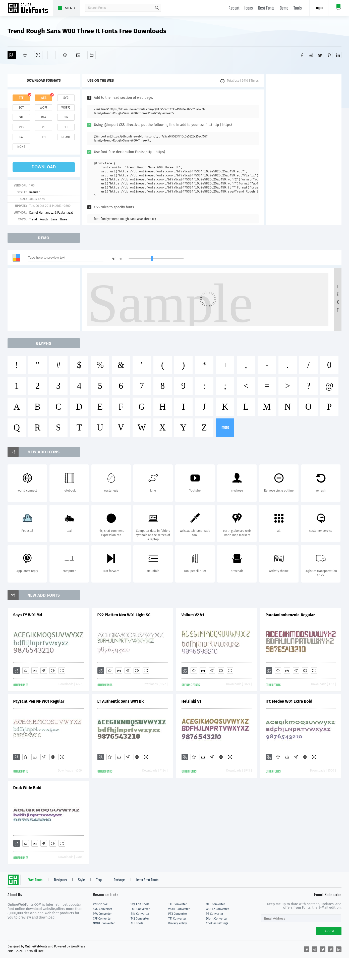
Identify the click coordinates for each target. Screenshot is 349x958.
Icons (248, 8)
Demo (284, 8)
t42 (21, 137)
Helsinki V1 (191, 701)
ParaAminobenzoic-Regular (290, 614)
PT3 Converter (177, 914)
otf (21, 117)
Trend (33, 219)
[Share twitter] (320, 55)
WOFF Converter (179, 909)
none (21, 147)
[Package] (65, 55)
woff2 (66, 107)
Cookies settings (217, 923)
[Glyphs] (51, 55)
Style (81, 880)
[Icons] (78, 55)
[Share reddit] (311, 55)
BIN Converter (140, 914)
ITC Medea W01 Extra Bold (289, 701)
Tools (298, 8)
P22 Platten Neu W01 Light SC (124, 614)
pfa (43, 117)
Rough (43, 219)
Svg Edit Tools (140, 904)
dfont (65, 137)
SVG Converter (102, 909)
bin (66, 117)
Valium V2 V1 (193, 614)
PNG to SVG (100, 904)
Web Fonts (35, 880)
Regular (34, 192)
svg (65, 98)
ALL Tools (137, 923)
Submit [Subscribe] (329, 931)
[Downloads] (34, 670)
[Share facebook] (302, 55)
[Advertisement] (303, 149)
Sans (54, 219)
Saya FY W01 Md (27, 614)
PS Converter (214, 914)
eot (21, 107)
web (44, 98)
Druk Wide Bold (27, 787)
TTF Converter (177, 904)
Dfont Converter (216, 918)
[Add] (12, 55)
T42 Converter (140, 918)
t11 (43, 137)
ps (43, 127)
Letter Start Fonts (147, 880)
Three (63, 219)
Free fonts (30, 9)
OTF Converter (215, 904)
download (44, 167)
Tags (99, 880)
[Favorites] (25, 55)
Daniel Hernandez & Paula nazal (51, 212)
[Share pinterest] (329, 55)
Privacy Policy (177, 923)
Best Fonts (266, 8)
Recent (233, 8)
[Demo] (38, 55)
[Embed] (52, 670)
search (157, 8)
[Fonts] (91, 55)
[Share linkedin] (338, 55)
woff (43, 107)
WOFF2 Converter (217, 909)
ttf (21, 98)
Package (119, 880)
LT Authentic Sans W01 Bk (120, 701)
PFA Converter (102, 914)
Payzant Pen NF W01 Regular (39, 701)
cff (66, 127)
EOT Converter (140, 909)
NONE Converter (104, 923)
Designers (60, 880)
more (225, 427)
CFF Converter (102, 918)
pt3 (21, 127)
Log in (319, 8)
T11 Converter (177, 918)
